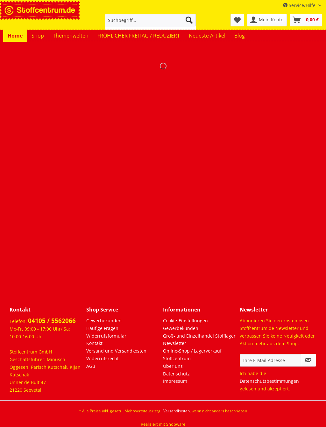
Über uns (173, 366)
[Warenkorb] (306, 20)
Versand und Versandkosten (116, 351)
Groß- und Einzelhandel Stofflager (199, 336)
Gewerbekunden (104, 321)
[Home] (15, 36)
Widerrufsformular (106, 336)
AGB (90, 366)
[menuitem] (150, 23)
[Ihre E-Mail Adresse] (270, 360)
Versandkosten (176, 411)
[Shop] (37, 36)
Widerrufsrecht (102, 358)
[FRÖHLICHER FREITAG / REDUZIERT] (138, 36)
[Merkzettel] (237, 20)
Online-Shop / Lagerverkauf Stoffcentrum (192, 354)
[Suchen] (189, 20)
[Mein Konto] (267, 20)
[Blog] (239, 36)
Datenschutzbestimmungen (269, 381)
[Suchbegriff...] (150, 20)
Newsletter (174, 343)
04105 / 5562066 (52, 321)
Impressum (175, 381)
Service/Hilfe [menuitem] (300, 5)
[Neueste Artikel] (207, 36)
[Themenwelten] (70, 36)
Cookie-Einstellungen (185, 321)
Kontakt (94, 343)
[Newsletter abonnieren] (308, 360)
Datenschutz (176, 374)
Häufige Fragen (102, 328)
